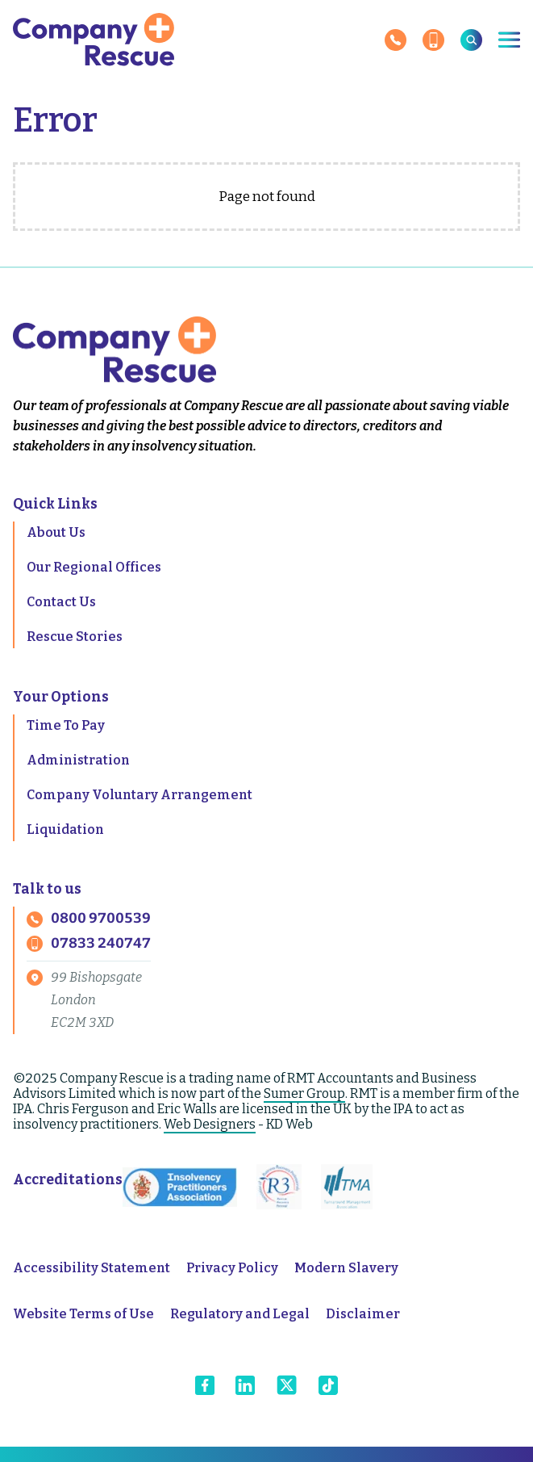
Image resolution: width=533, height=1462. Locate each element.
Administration (78, 760)
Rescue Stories (75, 636)
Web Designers (210, 1124)
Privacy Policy (232, 1268)
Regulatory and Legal (240, 1314)
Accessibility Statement (91, 1268)
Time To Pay (66, 725)
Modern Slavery (346, 1268)
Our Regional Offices (94, 567)
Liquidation (65, 829)
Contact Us (61, 602)
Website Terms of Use (83, 1314)
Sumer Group (304, 1093)
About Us (56, 532)
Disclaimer (363, 1314)
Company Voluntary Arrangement (139, 794)
